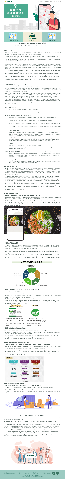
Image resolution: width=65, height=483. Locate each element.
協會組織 (59, 1)
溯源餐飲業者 (46, 1)
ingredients (7, 203)
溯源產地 (51, 1)
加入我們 (55, 1)
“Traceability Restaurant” (19, 195)
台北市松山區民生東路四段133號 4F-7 (10, 473)
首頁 (38, 1)
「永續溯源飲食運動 (40, 132)
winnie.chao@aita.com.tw (47, 473)
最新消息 (41, 1)
